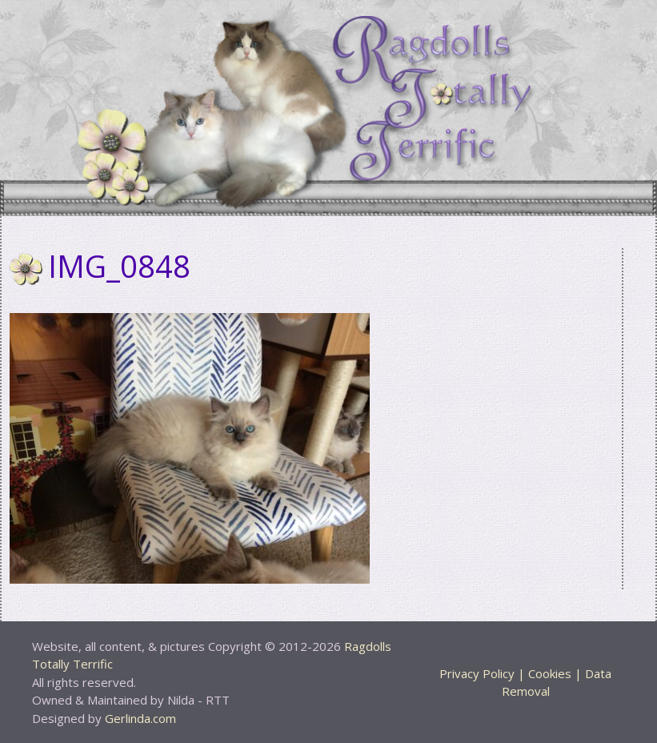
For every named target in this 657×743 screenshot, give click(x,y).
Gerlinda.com (140, 718)
